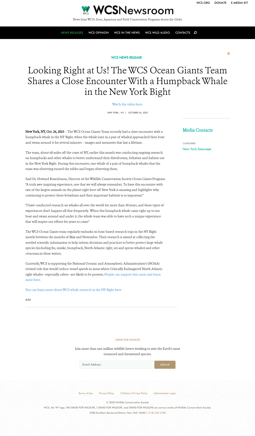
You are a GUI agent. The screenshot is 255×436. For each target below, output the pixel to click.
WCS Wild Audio (157, 32)
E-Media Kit (239, 2)
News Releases (72, 32)
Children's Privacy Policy (133, 393)
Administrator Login (165, 393)
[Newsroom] (127, 11)
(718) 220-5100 (157, 412)
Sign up (165, 364)
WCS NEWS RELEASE (126, 57)
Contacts (182, 32)
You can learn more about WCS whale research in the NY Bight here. (73, 290)
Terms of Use (85, 393)
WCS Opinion (98, 32)
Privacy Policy (106, 393)
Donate (221, 2)
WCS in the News (127, 32)
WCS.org (203, 2)
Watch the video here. (127, 104)
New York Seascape (197, 149)
